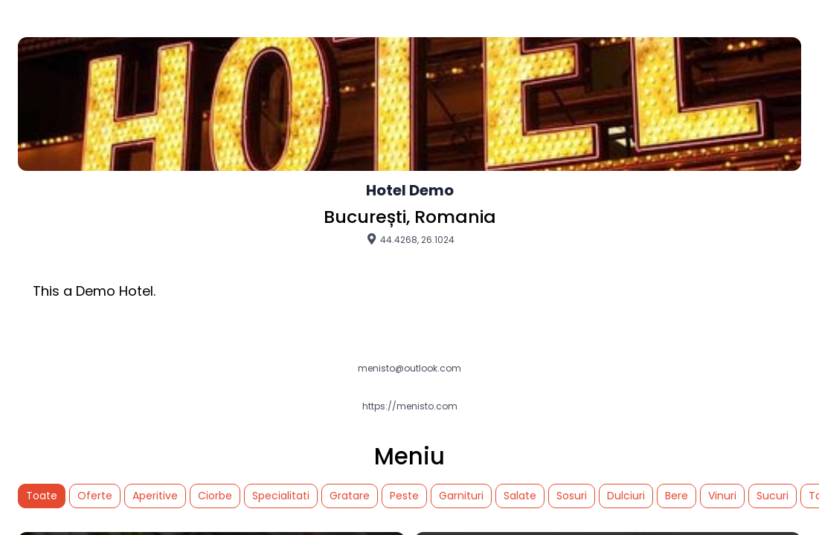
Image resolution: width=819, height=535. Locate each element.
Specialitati (280, 495)
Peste (404, 495)
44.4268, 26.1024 (409, 239)
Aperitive (155, 495)
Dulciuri (626, 495)
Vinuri (722, 495)
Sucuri (773, 495)
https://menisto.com (409, 406)
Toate (41, 495)
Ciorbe (215, 495)
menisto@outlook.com (409, 368)
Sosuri (571, 495)
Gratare (350, 495)
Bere (676, 495)
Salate (520, 495)
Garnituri (461, 495)
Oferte (94, 495)
